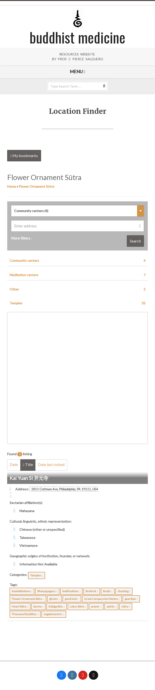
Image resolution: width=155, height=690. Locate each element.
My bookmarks (24, 155)
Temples (77, 303)
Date (14, 464)
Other (77, 289)
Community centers (77, 260)
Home (11, 186)
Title (28, 464)
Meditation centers (77, 275)
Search (135, 241)
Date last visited (51, 464)
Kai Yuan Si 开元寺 (29, 478)
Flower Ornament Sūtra (36, 186)
